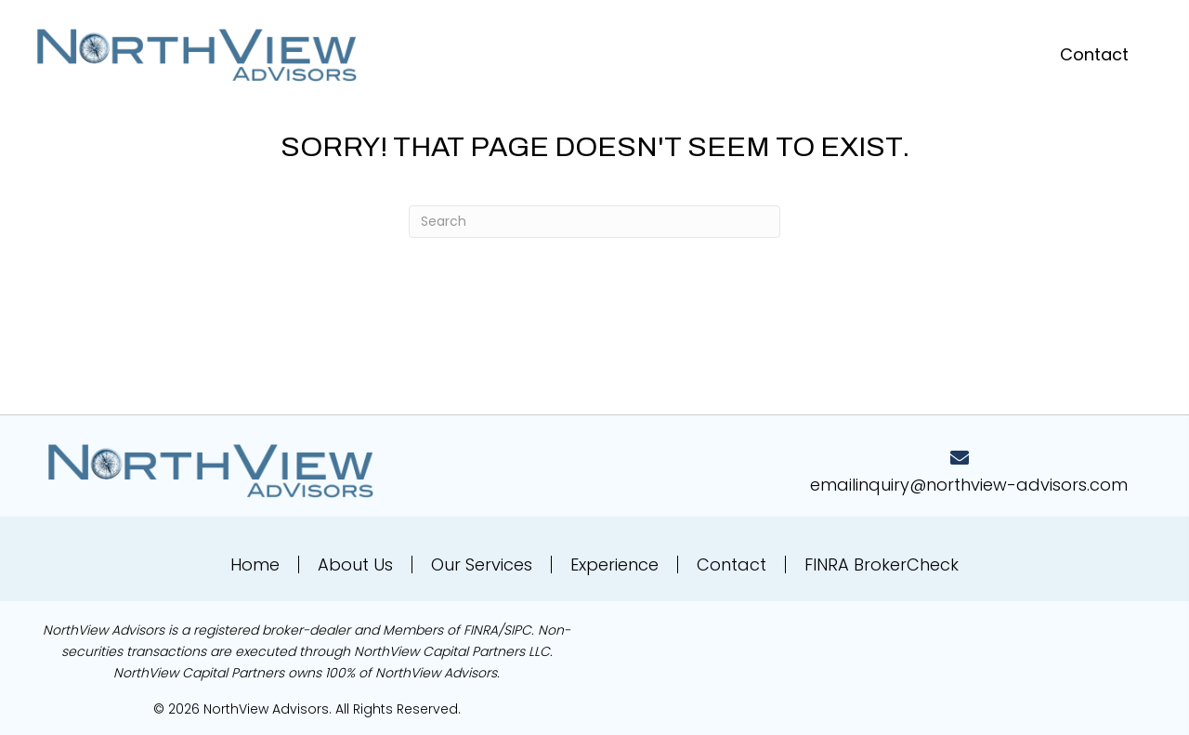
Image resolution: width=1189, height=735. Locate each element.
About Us (355, 564)
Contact (731, 564)
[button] (1094, 54)
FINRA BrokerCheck (881, 564)
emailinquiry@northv (895, 484)
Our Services (481, 564)
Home (255, 564)
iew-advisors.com (1054, 484)
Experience (614, 564)
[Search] (594, 221)
